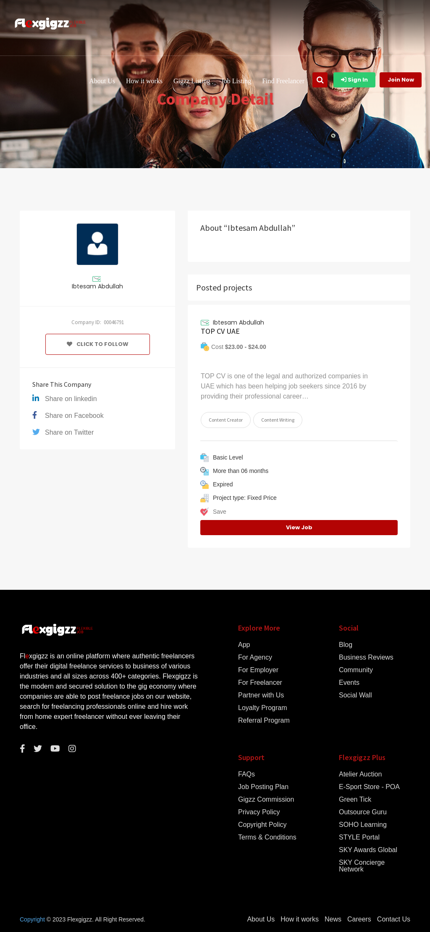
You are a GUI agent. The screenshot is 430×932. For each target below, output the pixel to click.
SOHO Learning (363, 824)
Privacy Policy (259, 812)
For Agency (255, 657)
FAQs (246, 774)
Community (356, 670)
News (333, 919)
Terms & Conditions (267, 837)
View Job (299, 527)
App (244, 645)
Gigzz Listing (191, 80)
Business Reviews (366, 657)
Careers (359, 919)
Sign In (354, 80)
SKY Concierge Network (362, 866)
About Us (102, 80)
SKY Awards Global (368, 850)
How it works (144, 80)
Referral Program (264, 720)
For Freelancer (260, 682)
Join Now (401, 80)
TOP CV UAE (220, 331)
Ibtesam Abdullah (97, 286)
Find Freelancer (283, 80)
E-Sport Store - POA (369, 787)
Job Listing (236, 80)
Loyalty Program (262, 708)
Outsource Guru (363, 812)
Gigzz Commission (266, 799)
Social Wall (355, 695)
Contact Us (393, 919)
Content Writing (277, 420)
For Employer (258, 670)
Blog (345, 645)
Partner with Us (261, 695)
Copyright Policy (262, 824)
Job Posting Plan (263, 787)
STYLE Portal (359, 837)
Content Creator (226, 420)
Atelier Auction (360, 774)
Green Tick (355, 799)
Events (349, 682)
